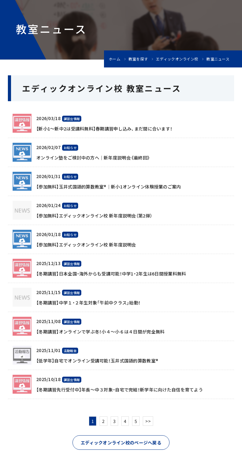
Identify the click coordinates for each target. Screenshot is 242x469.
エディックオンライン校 (177, 59)
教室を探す (138, 59)
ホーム (114, 59)
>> (148, 421)
